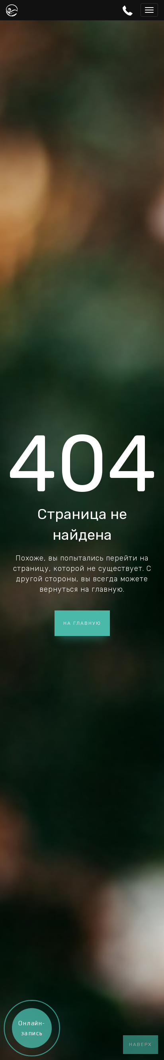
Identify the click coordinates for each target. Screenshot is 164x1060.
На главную (82, 623)
